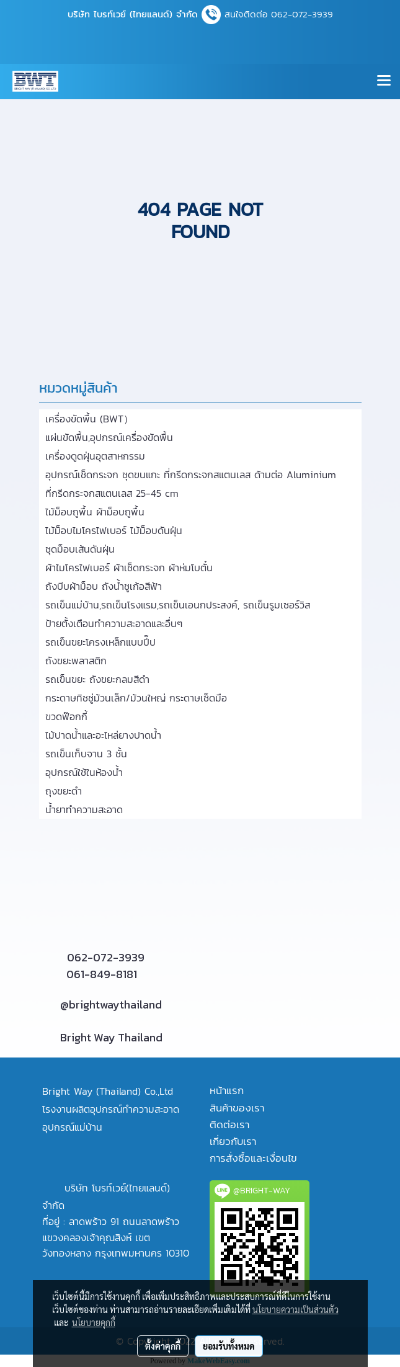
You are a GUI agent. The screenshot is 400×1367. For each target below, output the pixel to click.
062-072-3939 (105, 957)
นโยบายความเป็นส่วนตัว (295, 1309)
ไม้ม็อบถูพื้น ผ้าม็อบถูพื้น (94, 511)
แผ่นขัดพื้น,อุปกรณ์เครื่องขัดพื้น (109, 437)
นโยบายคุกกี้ (93, 1322)
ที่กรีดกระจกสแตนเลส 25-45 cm (112, 493)
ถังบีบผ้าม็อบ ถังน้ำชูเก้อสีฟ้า (103, 586)
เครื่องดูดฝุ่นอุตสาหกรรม (95, 455)
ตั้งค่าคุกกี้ (162, 1345)
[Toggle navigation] (384, 81)
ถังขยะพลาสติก (76, 660)
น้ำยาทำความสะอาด (84, 809)
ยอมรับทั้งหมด (229, 1345)
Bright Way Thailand (111, 1037)
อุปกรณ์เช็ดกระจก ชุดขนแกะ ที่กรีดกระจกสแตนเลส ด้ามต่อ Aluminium (190, 474)
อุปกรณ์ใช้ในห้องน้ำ (84, 772)
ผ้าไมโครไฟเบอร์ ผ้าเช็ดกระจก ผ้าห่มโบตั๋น (129, 567)
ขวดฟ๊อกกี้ (66, 716)
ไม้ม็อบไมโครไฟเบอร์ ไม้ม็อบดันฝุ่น (113, 530)
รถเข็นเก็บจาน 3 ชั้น (86, 753)
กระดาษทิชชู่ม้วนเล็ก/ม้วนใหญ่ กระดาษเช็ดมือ (136, 697)
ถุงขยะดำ (63, 790)
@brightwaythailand (111, 1004)
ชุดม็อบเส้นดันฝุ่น (80, 548)
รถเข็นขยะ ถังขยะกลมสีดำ (97, 679)
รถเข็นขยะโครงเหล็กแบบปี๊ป (100, 642)
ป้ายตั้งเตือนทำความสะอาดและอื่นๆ (113, 623)
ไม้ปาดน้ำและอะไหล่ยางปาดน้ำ (103, 735)
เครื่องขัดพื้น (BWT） (89, 418)
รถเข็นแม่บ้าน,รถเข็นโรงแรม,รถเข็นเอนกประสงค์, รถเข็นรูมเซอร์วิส (177, 604)
